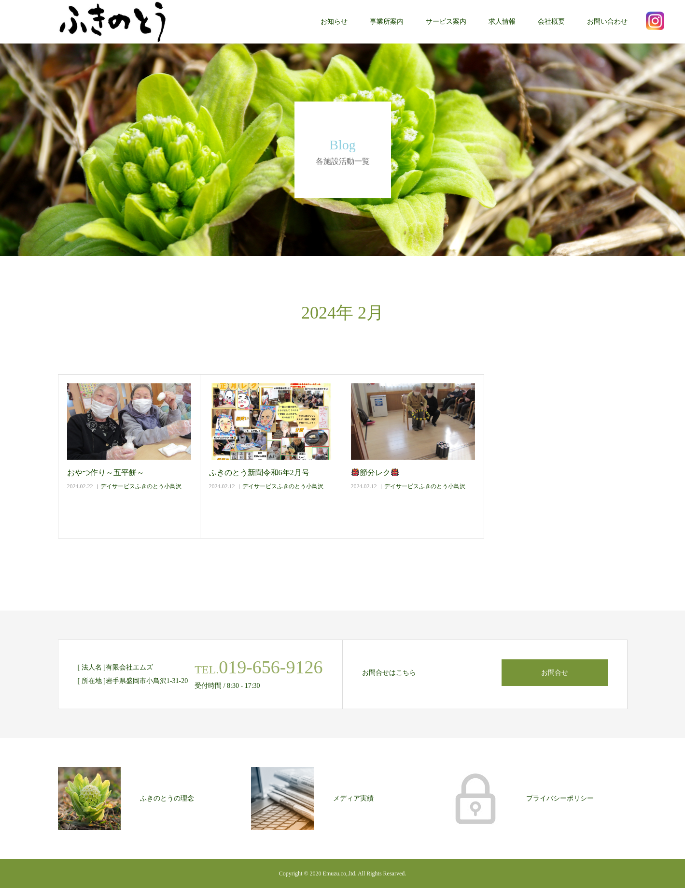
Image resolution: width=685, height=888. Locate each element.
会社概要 (551, 21)
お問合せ (554, 672)
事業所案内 (387, 21)
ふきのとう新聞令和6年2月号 (259, 472)
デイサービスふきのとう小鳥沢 (141, 486)
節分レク (375, 472)
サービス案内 (446, 21)
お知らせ (334, 21)
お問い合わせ (607, 21)
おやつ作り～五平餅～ (105, 472)
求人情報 (502, 21)
